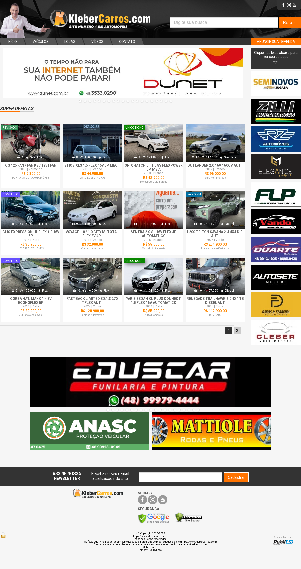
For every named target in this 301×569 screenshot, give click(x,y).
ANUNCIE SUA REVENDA (276, 42)
